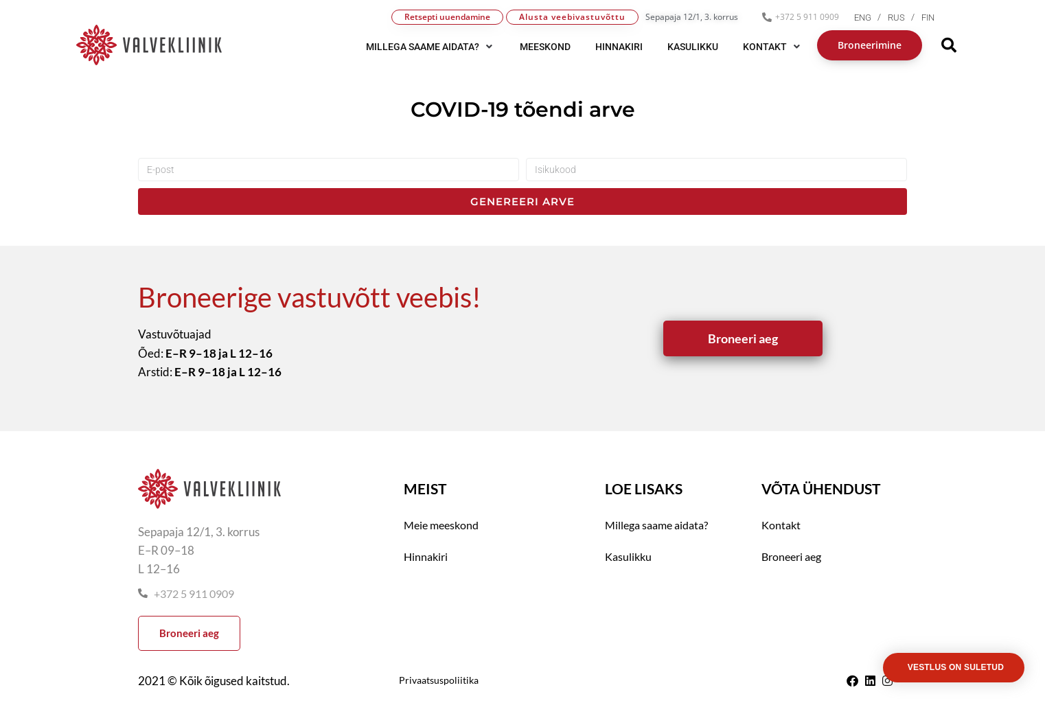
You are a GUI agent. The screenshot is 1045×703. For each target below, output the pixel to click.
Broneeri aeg (791, 556)
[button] (430, 47)
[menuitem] (871, 17)
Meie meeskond (441, 524)
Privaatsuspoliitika (439, 680)
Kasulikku (628, 556)
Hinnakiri (426, 556)
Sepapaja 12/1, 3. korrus (691, 17)
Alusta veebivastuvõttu (572, 17)
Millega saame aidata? (656, 524)
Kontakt (781, 524)
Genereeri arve (522, 201)
